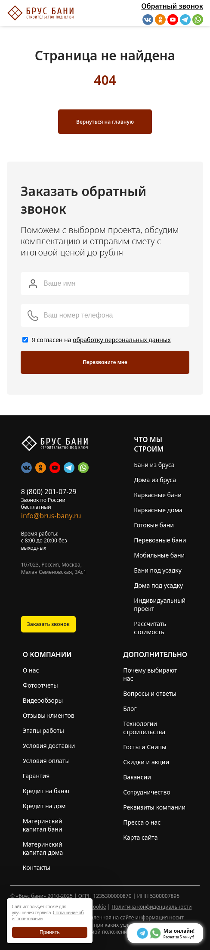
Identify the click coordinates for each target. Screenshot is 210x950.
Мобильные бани (159, 555)
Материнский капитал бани (42, 825)
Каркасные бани (158, 495)
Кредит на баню (46, 791)
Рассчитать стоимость (150, 628)
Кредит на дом (44, 806)
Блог (129, 708)
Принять (50, 932)
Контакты (36, 867)
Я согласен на (101, 340)
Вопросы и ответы (149, 693)
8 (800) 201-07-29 (49, 491)
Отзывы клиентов (48, 715)
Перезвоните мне (105, 362)
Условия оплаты (46, 761)
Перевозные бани (160, 540)
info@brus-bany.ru (51, 515)
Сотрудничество (146, 792)
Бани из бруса (154, 465)
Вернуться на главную (105, 121)
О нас (31, 670)
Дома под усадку (158, 585)
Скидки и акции (146, 762)
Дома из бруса (155, 480)
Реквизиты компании (154, 807)
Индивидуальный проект (159, 604)
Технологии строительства (144, 728)
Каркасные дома (158, 510)
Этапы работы (43, 730)
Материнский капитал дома (43, 848)
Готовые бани (154, 525)
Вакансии (137, 777)
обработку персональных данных (122, 340)
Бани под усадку (158, 570)
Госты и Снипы (144, 747)
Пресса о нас (142, 822)
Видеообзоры (43, 700)
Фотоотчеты (40, 685)
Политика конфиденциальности (151, 906)
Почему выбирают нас (150, 674)
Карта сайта (140, 837)
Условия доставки (49, 745)
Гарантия (36, 776)
